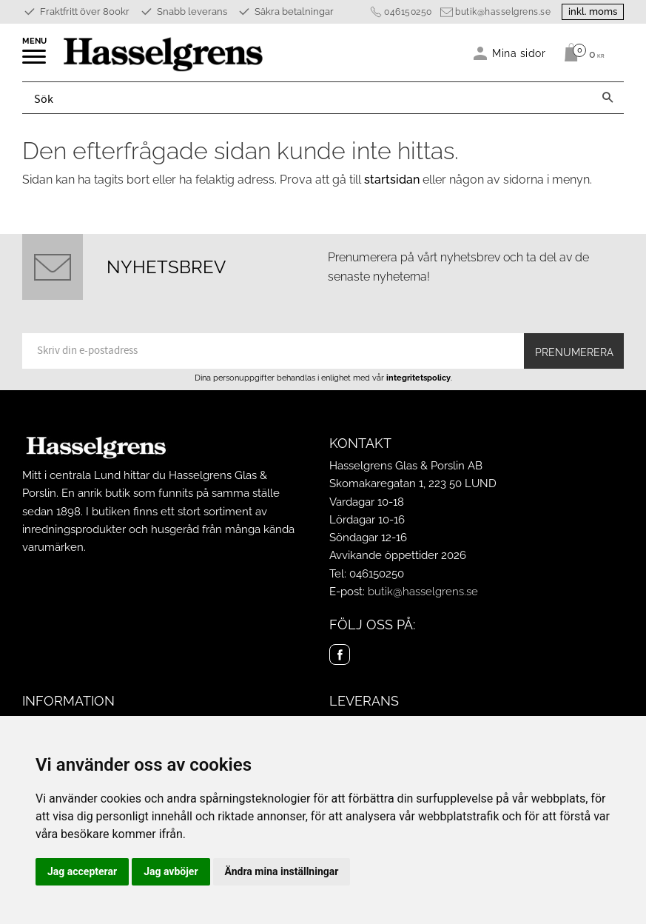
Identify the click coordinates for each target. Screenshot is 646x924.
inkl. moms (592, 11)
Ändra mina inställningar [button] (282, 871)
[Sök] (607, 98)
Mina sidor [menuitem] (519, 53)
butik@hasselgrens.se (503, 12)
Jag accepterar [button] (82, 871)
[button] (35, 61)
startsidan (392, 180)
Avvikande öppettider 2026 (397, 555)
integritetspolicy (418, 377)
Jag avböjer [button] (171, 871)
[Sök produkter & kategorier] (307, 98)
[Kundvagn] (580, 52)
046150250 (408, 12)
